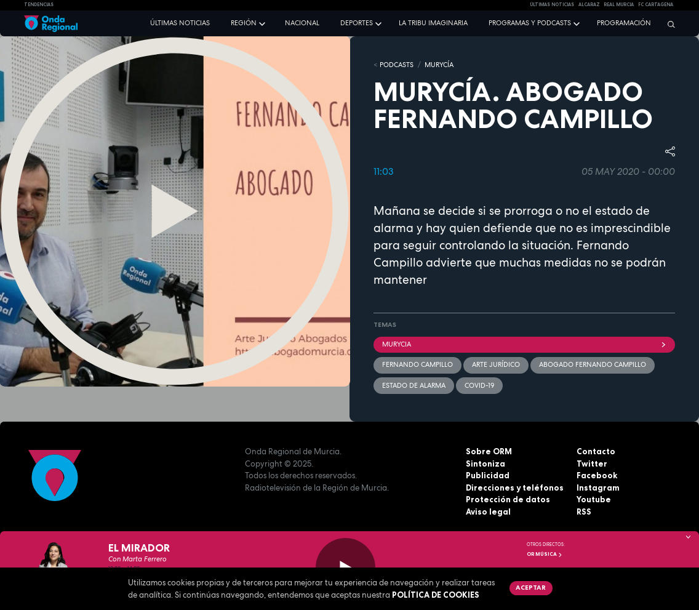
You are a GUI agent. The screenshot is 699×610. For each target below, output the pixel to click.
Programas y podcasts (530, 22)
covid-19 (479, 385)
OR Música (544, 554)
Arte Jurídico (496, 364)
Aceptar (531, 587)
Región (244, 22)
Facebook (597, 475)
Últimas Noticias (552, 4)
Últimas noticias (180, 22)
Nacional (302, 22)
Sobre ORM (489, 451)
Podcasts (396, 64)
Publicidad (487, 475)
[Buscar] (668, 24)
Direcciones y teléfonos (515, 487)
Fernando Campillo (417, 364)
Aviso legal (488, 511)
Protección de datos (508, 499)
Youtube (594, 499)
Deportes (356, 22)
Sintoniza (485, 463)
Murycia (524, 344)
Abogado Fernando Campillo (592, 364)
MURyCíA (439, 64)
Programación (624, 22)
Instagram (598, 487)
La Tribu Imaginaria (433, 22)
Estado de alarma (413, 385)
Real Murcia (619, 4)
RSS (584, 511)
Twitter (592, 463)
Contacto (596, 451)
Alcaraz (589, 4)
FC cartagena (655, 4)
